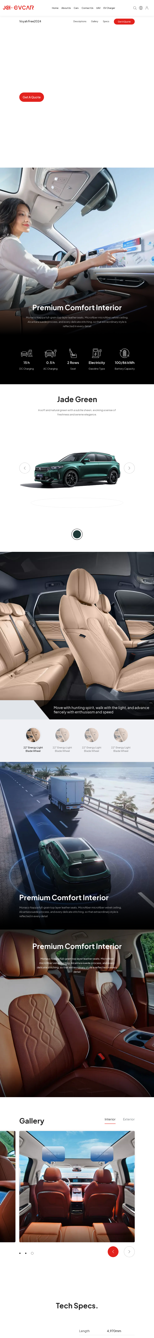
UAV (98, 8)
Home (55, 8)
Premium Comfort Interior (77, 946)
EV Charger (109, 8)
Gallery (94, 21)
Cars (76, 8)
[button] (24, 468)
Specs (106, 21)
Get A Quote (124, 21)
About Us (66, 8)
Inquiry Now (59, 97)
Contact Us (87, 8)
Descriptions (79, 21)
